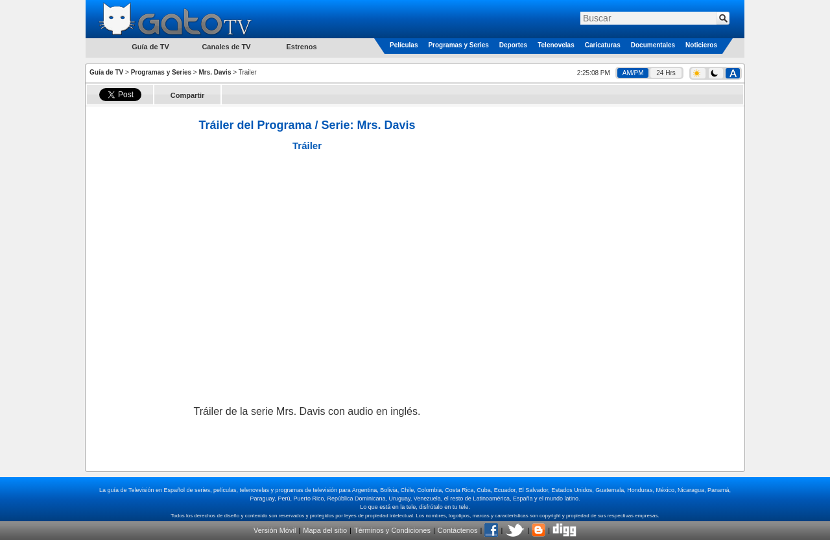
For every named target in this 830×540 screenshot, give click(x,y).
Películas (404, 45)
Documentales (653, 45)
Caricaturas (603, 45)
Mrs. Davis (214, 72)
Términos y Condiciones (392, 530)
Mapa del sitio (325, 530)
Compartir (188, 95)
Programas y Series (458, 45)
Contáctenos (458, 530)
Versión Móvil (275, 530)
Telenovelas (556, 45)
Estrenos (301, 47)
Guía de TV (106, 72)
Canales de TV (226, 47)
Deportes (513, 45)
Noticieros (701, 45)
